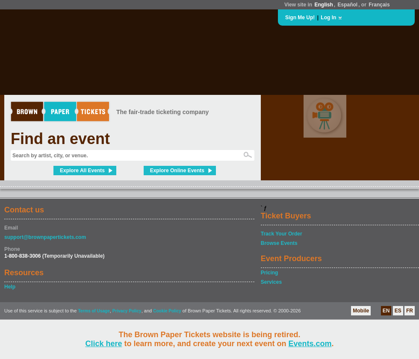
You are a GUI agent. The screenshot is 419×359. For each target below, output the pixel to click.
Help (9, 287)
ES (398, 311)
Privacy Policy (127, 311)
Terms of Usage (93, 311)
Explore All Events (82, 171)
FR (409, 311)
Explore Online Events (177, 171)
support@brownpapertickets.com (45, 237)
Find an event (60, 138)
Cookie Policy (167, 311)
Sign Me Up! (300, 18)
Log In (328, 18)
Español (348, 5)
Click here (103, 343)
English (323, 5)
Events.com (310, 343)
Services (271, 282)
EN (386, 311)
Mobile (361, 311)
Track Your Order (281, 234)
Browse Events (279, 243)
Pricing (269, 273)
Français (379, 5)
